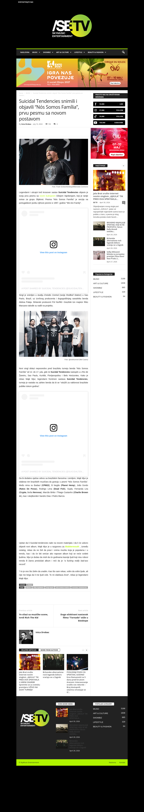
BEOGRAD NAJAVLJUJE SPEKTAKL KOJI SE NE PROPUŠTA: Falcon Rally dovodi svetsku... (116, 227)
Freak (30, 585)
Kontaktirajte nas (25, 2)
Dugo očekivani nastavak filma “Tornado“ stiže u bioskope (74, 617)
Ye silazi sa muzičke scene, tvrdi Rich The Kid (33, 616)
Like (121, 104)
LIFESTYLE (79, 52)
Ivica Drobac (26, 124)
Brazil (28, 587)
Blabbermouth (72, 546)
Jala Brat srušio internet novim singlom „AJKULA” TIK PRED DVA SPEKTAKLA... (108, 196)
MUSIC (36, 52)
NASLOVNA (24, 52)
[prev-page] (83, 650)
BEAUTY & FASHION (97, 52)
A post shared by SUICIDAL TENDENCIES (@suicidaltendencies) (56, 288)
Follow (119, 110)
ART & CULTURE (63, 52)
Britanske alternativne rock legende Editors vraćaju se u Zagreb (53, 674)
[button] (123, 52)
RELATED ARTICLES (28, 650)
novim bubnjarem (47, 196)
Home (21, 93)
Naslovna (112, 762)
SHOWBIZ (48, 52)
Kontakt (122, 762)
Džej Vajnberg (38, 587)
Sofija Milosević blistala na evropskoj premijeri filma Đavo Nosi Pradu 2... (115, 255)
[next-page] (86, 650)
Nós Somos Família (63, 587)
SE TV (95, 202)
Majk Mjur (49, 587)
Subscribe (118, 122)
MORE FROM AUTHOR (49, 650)
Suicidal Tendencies (79, 587)
